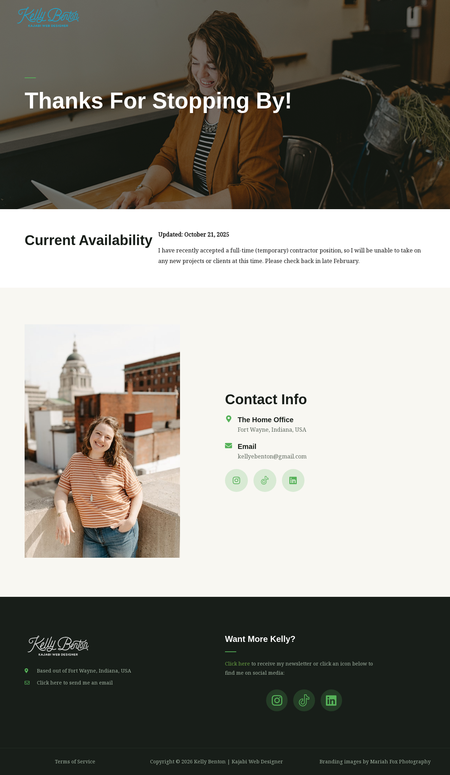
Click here (237, 663)
